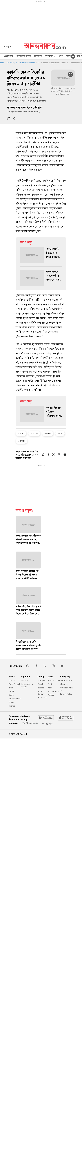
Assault (47, 433)
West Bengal (12, 63)
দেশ (61, 56)
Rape (60, 433)
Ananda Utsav (54, 680)
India (11, 687)
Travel (40, 684)
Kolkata (12, 680)
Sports (11, 695)
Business (12, 702)
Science (12, 706)
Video (50, 687)
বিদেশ (68, 56)
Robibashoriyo (54, 691)
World (11, 691)
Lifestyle (41, 680)
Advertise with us (66, 689)
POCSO (21, 433)
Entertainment (15, 698)
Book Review (40, 692)
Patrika (51, 695)
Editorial (24, 680)
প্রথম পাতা (8, 56)
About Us (64, 684)
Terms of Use (66, 680)
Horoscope (42, 697)
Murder (21, 440)
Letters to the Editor (27, 685)
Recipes (40, 687)
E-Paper (8, 46)
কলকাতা (38, 56)
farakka (34, 433)
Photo (50, 684)
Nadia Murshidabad (27, 63)
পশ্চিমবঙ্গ (50, 56)
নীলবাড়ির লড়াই (24, 56)
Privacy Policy (66, 694)
